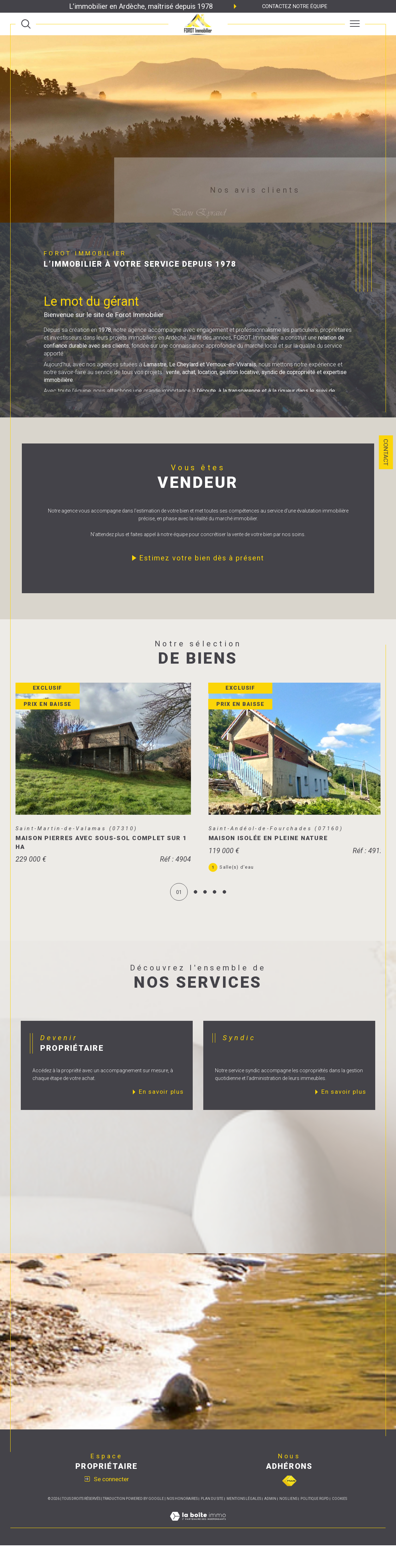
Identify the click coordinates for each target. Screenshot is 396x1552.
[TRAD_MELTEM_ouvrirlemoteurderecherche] (26, 24)
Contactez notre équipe (294, 6)
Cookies (339, 1505)
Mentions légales (244, 1505)
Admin (270, 1505)
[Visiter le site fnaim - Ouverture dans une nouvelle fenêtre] (289, 1487)
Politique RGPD (315, 1505)
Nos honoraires (182, 1505)
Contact (385, 452)
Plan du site (212, 1505)
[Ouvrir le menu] (355, 24)
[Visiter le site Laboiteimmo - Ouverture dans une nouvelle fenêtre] (198, 1530)
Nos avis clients (255, 190)
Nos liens (288, 1505)
